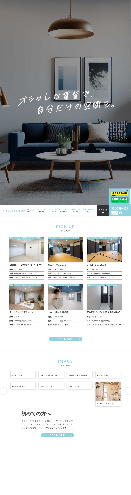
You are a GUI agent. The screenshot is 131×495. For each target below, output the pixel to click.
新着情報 (88, 481)
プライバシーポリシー (81, 490)
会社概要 (66, 490)
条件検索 (102, 6)
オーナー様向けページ (114, 9)
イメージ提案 (43, 481)
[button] (3, 187)
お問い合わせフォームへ (84, 468)
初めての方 (65, 481)
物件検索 (21, 481)
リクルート (110, 481)
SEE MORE (65, 135)
